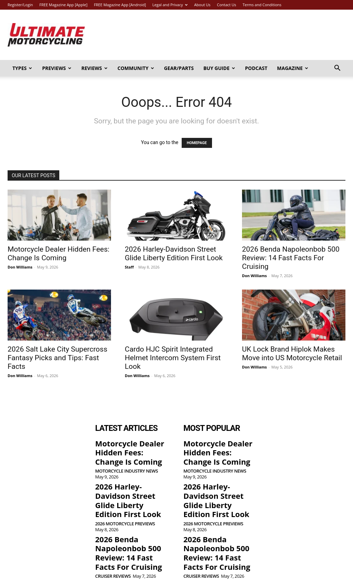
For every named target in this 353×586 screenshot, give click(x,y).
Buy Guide (219, 68)
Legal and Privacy (170, 4)
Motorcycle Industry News (126, 465)
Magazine (293, 68)
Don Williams (20, 267)
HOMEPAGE (197, 143)
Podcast (256, 68)
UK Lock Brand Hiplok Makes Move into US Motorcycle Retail (292, 353)
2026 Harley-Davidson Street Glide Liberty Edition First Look (174, 253)
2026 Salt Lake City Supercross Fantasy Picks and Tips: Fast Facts (57, 358)
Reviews (94, 68)
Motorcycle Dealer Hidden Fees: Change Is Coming (58, 253)
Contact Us (226, 4)
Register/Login (20, 4)
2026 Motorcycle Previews (125, 504)
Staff (129, 267)
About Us (202, 4)
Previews (56, 68)
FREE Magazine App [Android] (120, 4)
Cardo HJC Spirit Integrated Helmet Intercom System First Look (173, 358)
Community (136, 68)
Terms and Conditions (262, 4)
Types (22, 68)
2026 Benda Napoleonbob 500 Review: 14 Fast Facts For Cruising (291, 258)
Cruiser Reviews (113, 549)
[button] (337, 68)
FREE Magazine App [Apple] (63, 4)
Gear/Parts (179, 68)
